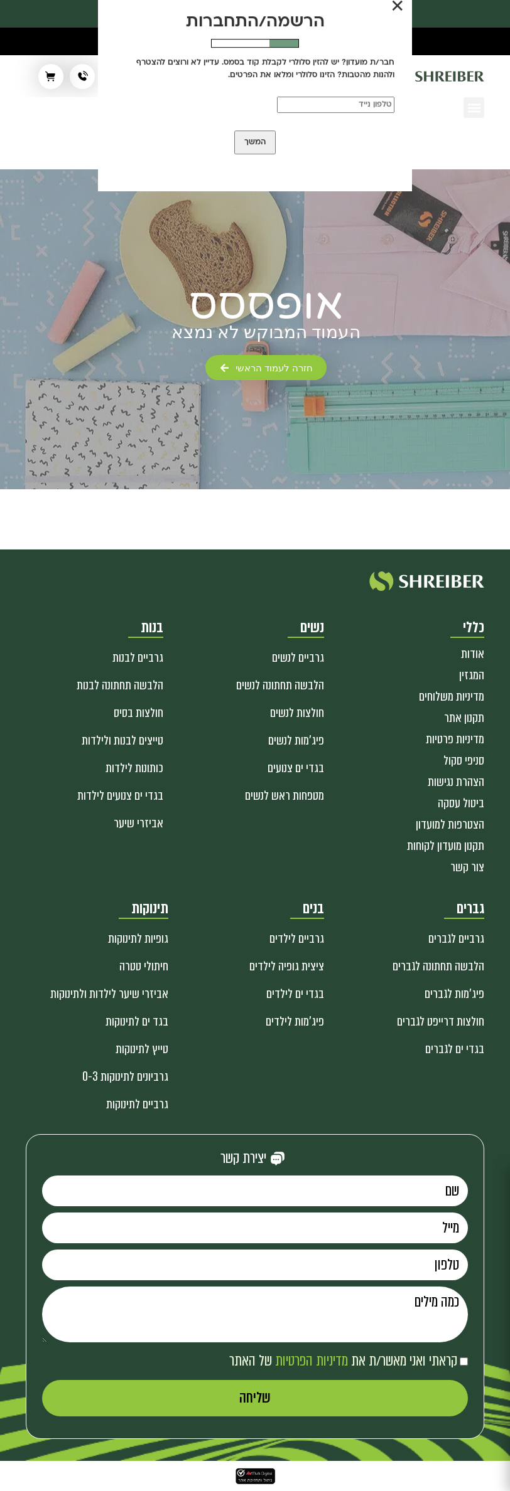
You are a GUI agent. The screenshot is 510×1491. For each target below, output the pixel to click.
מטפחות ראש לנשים (284, 796)
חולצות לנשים (297, 713)
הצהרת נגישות (456, 782)
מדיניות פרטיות (455, 739)
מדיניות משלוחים (451, 696)
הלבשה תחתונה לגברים (438, 966)
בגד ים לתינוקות (137, 1021)
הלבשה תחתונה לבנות (120, 685)
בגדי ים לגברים (454, 1049)
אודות (472, 654)
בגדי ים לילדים (295, 994)
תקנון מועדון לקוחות (445, 846)
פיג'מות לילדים (295, 1021)
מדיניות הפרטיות (311, 1360)
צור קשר (467, 867)
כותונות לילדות (134, 768)
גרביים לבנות (137, 658)
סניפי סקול (463, 760)
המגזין (471, 675)
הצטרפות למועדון (450, 824)
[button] (474, 107)
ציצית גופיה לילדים (286, 966)
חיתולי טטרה (143, 966)
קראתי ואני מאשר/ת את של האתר (343, 1360)
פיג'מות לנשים (296, 740)
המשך (255, 142)
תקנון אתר (464, 718)
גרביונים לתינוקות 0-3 (125, 1077)
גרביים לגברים (456, 939)
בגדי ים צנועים (296, 768)
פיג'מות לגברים (454, 994)
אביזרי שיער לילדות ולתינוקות (109, 994)
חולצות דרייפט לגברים (440, 1021)
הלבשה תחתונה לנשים (280, 685)
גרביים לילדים (296, 939)
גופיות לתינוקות (138, 939)
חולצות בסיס (138, 713)
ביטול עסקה (461, 803)
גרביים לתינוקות (137, 1104)
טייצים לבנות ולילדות (122, 740)
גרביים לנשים (298, 658)
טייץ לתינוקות (142, 1049)
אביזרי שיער (138, 823)
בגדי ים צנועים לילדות (120, 796)
